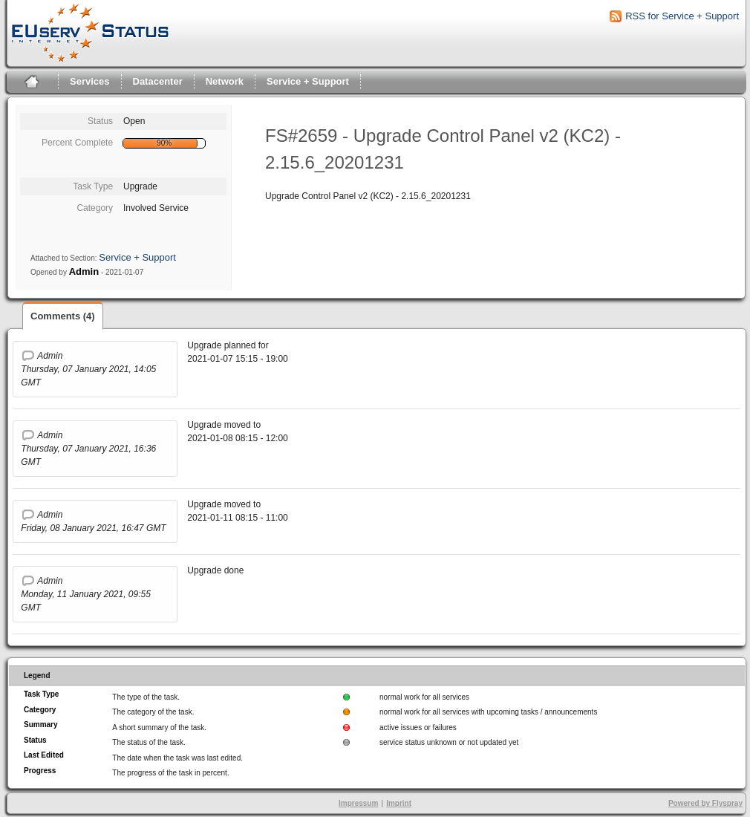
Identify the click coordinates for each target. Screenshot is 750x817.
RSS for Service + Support (682, 16)
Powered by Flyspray (705, 803)
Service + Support (308, 81)
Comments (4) (62, 316)
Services (90, 81)
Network (225, 81)
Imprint (398, 803)
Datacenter (158, 81)
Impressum (358, 803)
